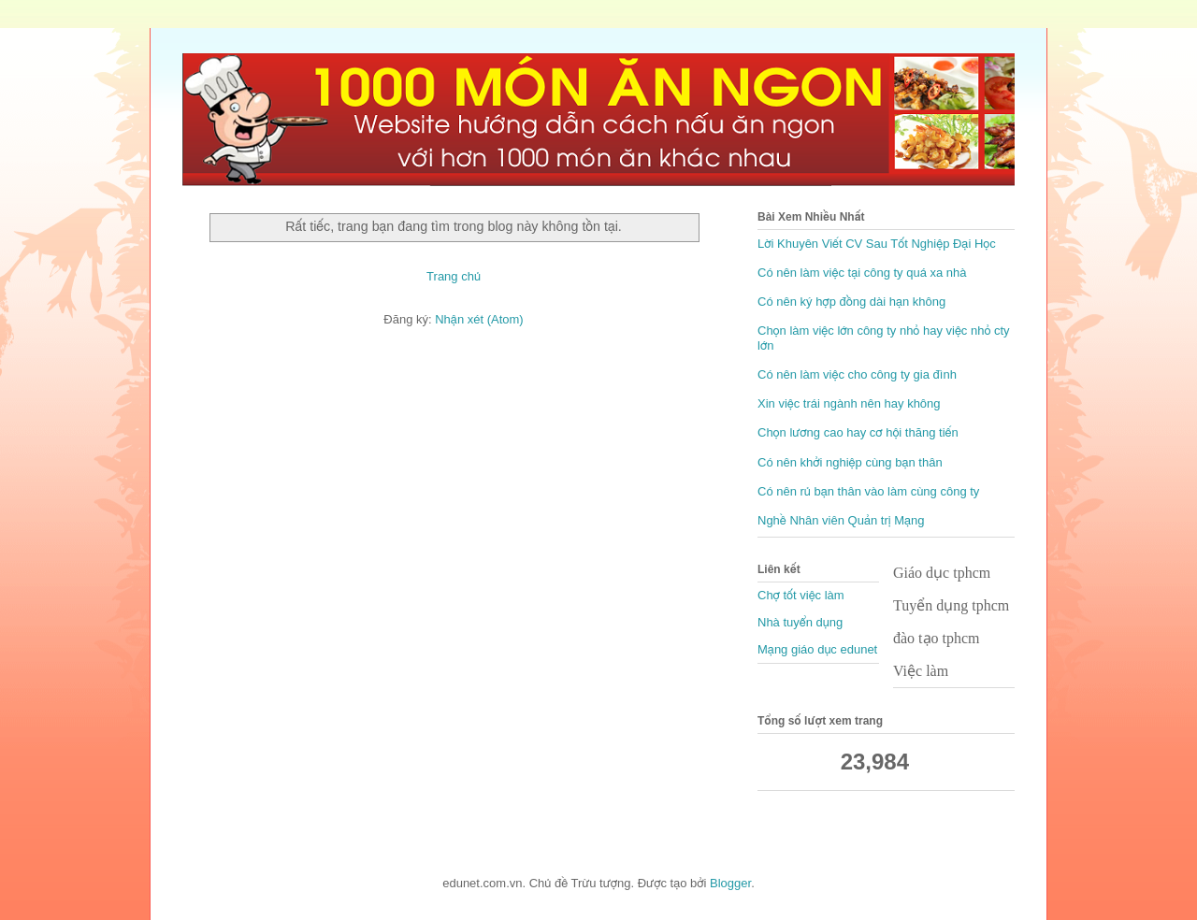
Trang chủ (453, 276)
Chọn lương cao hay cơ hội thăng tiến (858, 432)
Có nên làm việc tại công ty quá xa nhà (862, 273)
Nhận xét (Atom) (479, 319)
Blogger (730, 883)
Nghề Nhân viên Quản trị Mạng (841, 520)
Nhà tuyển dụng (800, 622)
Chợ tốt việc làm (800, 595)
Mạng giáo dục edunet (817, 649)
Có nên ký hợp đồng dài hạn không (851, 302)
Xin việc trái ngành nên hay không (849, 403)
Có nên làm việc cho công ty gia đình (857, 374)
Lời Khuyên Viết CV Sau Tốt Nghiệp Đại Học (876, 244)
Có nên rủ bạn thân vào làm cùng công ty (868, 491)
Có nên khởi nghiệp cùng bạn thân (850, 462)
